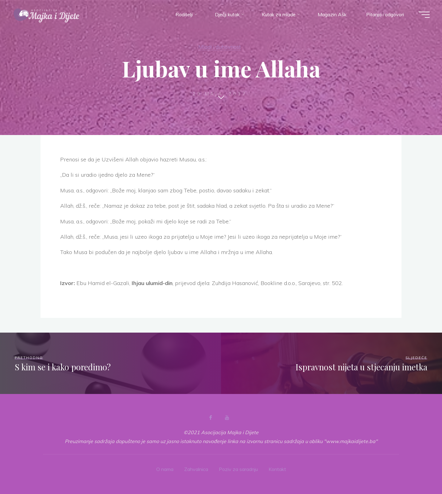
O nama (164, 469)
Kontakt (277, 469)
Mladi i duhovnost (219, 46)
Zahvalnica (196, 469)
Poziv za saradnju (238, 469)
